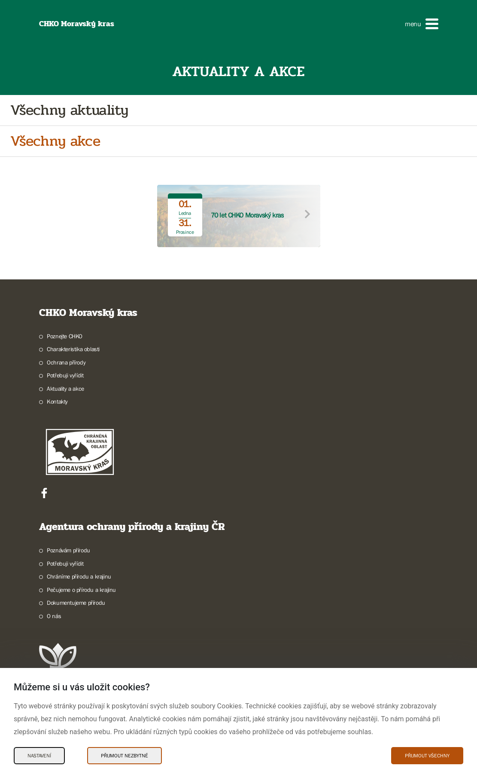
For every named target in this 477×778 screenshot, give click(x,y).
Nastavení (39, 756)
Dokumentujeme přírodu (76, 602)
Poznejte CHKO (64, 336)
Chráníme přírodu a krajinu (79, 576)
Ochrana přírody (66, 362)
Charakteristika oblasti (73, 349)
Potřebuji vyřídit (65, 375)
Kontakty (57, 401)
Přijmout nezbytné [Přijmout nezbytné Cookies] (124, 756)
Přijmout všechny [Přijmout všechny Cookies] (427, 756)
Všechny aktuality (69, 110)
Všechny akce (55, 141)
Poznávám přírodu (68, 550)
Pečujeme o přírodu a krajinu (81, 589)
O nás (54, 616)
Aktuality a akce (65, 388)
